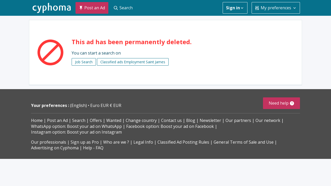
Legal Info (143, 142)
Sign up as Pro (85, 142)
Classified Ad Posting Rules (183, 142)
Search (78, 120)
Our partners (238, 120)
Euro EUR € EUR (105, 105)
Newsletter (210, 120)
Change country (141, 120)
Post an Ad (57, 120)
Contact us (171, 120)
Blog (190, 120)
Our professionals (48, 142)
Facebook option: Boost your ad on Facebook (170, 126)
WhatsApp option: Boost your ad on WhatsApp (76, 126)
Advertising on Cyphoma (55, 148)
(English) (79, 105)
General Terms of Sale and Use (244, 142)
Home (37, 120)
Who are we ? (116, 142)
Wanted (113, 120)
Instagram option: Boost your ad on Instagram (76, 132)
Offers (96, 120)
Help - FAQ (93, 148)
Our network (267, 120)
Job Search (84, 61)
